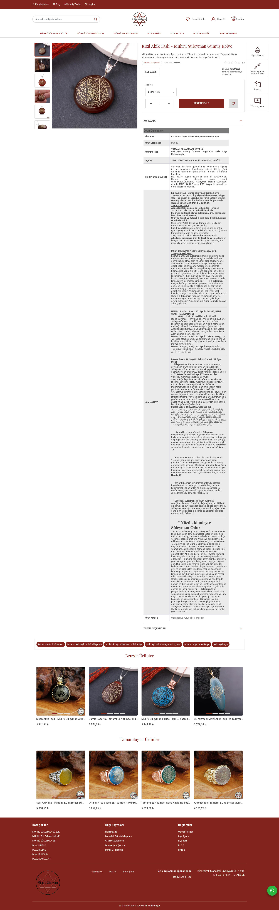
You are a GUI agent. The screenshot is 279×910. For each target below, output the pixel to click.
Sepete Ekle (201, 103)
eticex (140, 905)
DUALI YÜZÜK (154, 34)
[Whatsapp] (272, 891)
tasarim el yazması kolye (196, 644)
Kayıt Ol (218, 19)
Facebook (97, 871)
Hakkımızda (111, 831)
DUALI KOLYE (177, 34)
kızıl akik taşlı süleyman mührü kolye (124, 644)
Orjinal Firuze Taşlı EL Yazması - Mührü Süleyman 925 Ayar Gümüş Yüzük (113, 802)
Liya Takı (182, 840)
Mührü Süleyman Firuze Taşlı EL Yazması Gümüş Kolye (165, 719)
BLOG (181, 845)
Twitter (112, 871)
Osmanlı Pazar (185, 831)
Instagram (128, 871)
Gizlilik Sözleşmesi (114, 840)
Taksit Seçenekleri (155, 628)
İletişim (90, 4)
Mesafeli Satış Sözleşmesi (118, 836)
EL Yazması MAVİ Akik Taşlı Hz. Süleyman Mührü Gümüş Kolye (218, 719)
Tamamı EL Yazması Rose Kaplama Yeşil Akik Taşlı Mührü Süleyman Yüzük (165, 802)
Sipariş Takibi (72, 4)
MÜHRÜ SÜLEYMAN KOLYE (90, 34)
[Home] (139, 19)
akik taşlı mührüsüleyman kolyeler (163, 644)
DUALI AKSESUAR (228, 34)
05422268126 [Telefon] (182, 877)
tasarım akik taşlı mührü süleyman (84, 644)
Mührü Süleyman (152, 63)
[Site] (47, 882)
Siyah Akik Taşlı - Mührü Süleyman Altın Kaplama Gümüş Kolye (60, 719)
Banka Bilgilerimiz (114, 849)
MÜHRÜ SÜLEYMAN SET (126, 34)
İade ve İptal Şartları (115, 845)
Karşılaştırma (40, 4)
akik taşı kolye (221, 644)
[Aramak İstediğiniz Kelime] (93, 19)
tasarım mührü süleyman (50, 644)
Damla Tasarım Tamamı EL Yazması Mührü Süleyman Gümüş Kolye (113, 719)
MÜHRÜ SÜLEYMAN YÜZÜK (54, 34)
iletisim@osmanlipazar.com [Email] (174, 871)
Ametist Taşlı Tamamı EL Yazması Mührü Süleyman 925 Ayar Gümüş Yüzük (218, 802)
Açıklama (149, 120)
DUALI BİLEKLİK (201, 34)
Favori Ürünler (196, 19)
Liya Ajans (183, 836)
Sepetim (237, 19)
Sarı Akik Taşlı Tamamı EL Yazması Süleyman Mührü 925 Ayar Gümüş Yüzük (60, 802)
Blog (56, 4)
